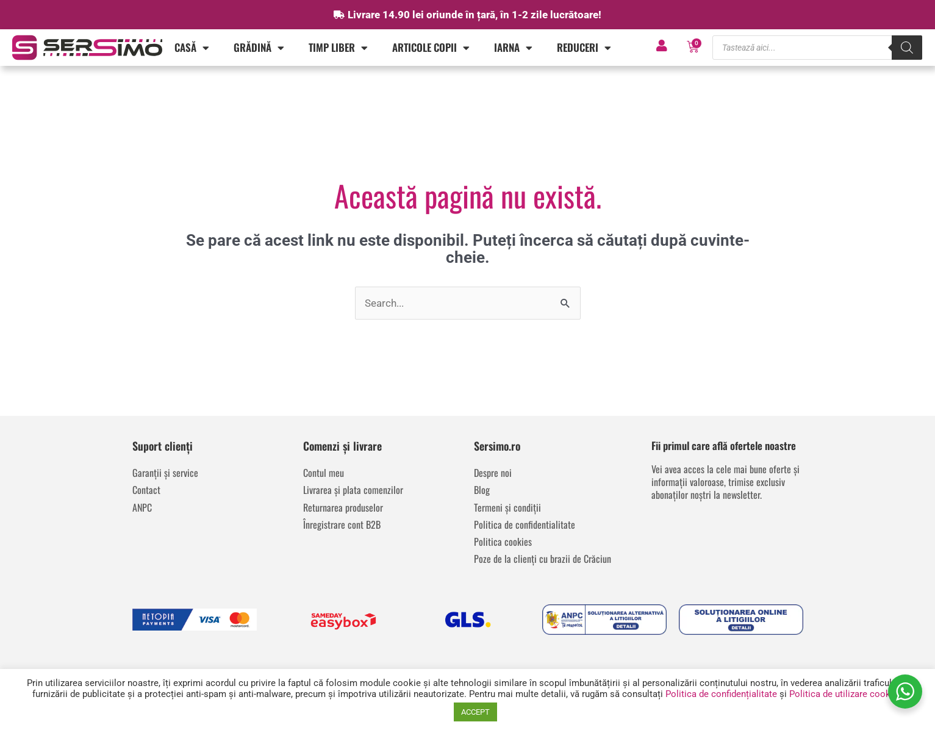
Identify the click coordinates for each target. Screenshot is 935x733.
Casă (191, 48)
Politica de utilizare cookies (846, 693)
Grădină (259, 48)
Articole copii (431, 48)
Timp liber (338, 48)
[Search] (907, 47)
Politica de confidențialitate (721, 693)
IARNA (513, 48)
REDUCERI (584, 48)
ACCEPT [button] (475, 712)
